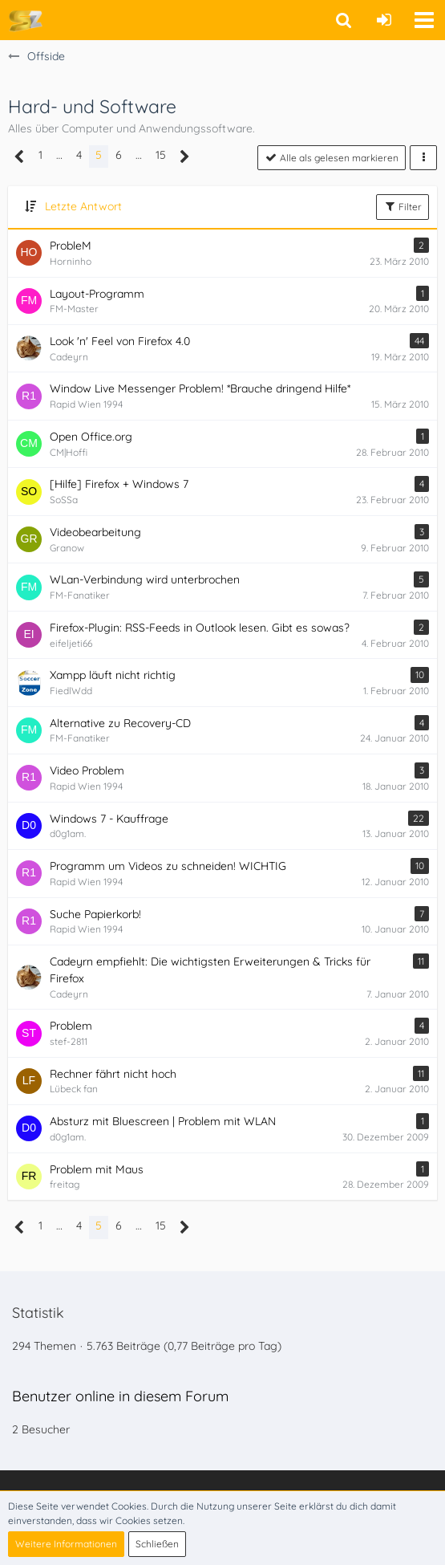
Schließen (157, 1544)
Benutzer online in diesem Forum (120, 1396)
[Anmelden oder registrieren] (384, 20)
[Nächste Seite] (184, 157)
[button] (424, 20)
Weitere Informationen (66, 1544)
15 (161, 155)
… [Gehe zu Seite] (59, 155)
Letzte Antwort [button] (83, 206)
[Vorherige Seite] (19, 157)
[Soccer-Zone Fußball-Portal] (25, 20)
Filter (402, 206)
